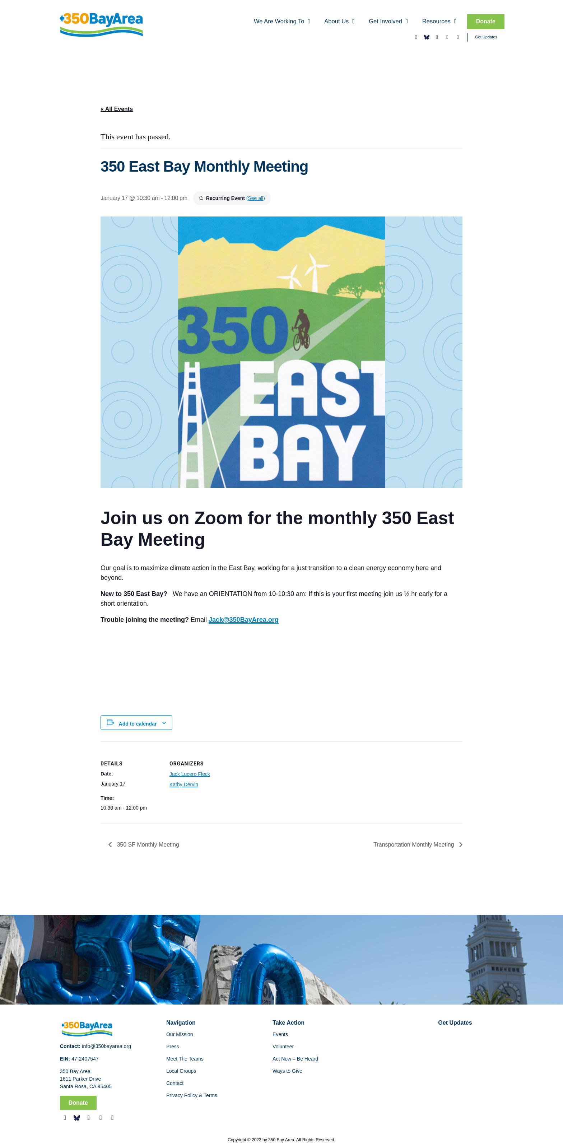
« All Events (117, 109)
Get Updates (486, 37)
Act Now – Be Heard (295, 1059)
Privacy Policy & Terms (191, 1095)
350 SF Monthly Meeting (147, 845)
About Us (339, 21)
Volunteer (283, 1046)
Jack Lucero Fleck (189, 774)
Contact (174, 1083)
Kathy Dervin (183, 784)
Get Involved (388, 21)
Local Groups (181, 1071)
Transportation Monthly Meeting (414, 845)
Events (280, 1034)
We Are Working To (282, 21)
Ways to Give (287, 1071)
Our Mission (179, 1034)
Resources (439, 21)
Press (172, 1046)
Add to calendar (138, 724)
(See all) (255, 198)
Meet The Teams (185, 1059)
